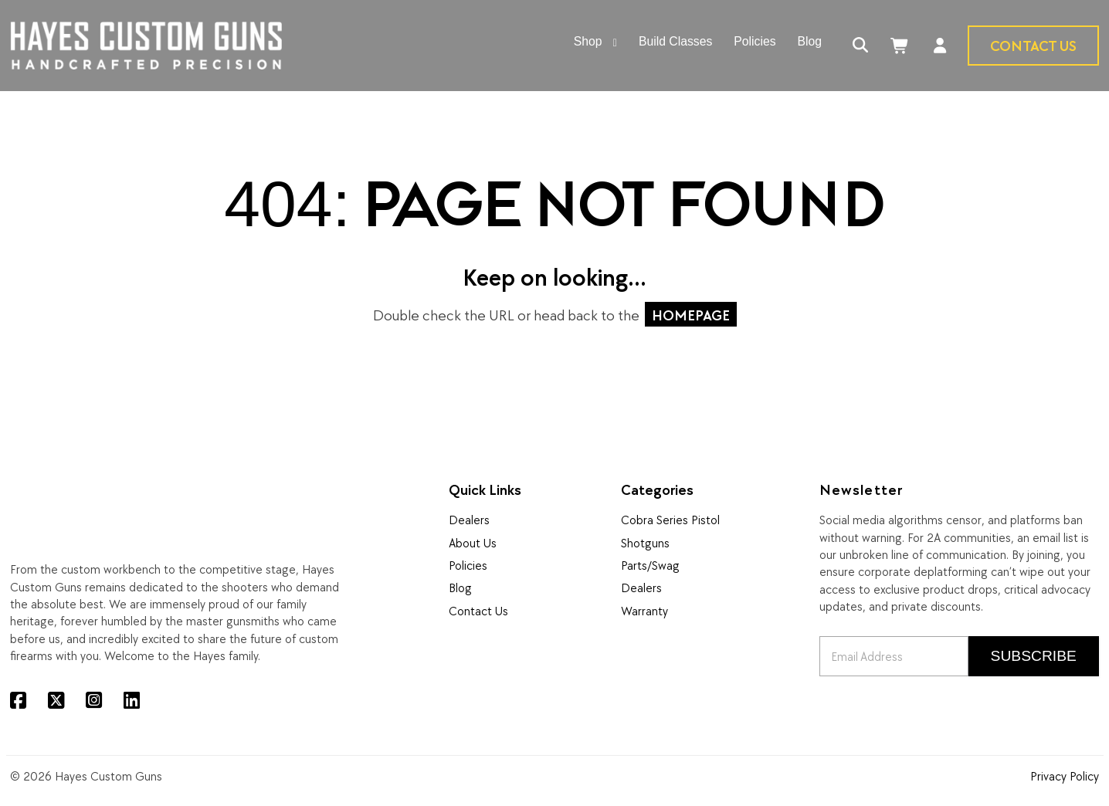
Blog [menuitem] (810, 42)
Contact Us (1033, 45)
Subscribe (1034, 656)
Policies (468, 565)
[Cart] (901, 46)
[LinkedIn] (132, 700)
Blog (460, 587)
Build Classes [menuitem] (675, 42)
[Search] (861, 46)
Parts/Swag (650, 565)
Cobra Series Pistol (670, 519)
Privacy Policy (1064, 776)
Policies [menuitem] (754, 42)
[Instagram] (94, 700)
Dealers (469, 519)
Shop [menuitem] (588, 42)
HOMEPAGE (691, 314)
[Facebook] (18, 700)
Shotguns (645, 542)
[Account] (940, 46)
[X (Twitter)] (56, 700)
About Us (473, 542)
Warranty (644, 610)
